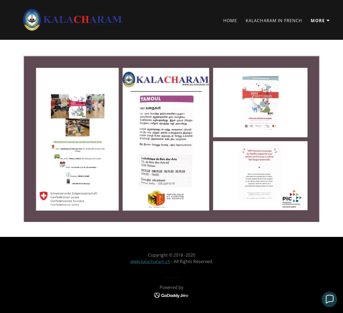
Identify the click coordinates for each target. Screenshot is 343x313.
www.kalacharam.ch (150, 261)
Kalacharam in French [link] (274, 21)
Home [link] (230, 21)
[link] (72, 19)
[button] (320, 20)
